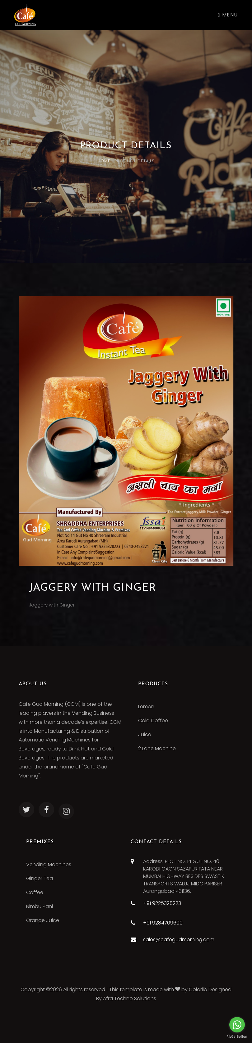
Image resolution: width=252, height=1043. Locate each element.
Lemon (146, 706)
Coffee (34, 892)
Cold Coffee (153, 720)
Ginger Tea (39, 878)
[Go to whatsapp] (237, 1024)
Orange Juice (42, 920)
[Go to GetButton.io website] (237, 1037)
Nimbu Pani (39, 906)
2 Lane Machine (157, 748)
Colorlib (198, 989)
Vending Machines (48, 864)
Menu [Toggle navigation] (228, 14)
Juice (144, 734)
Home (103, 161)
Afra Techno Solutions (129, 998)
